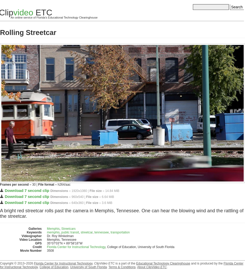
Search (237, 7)
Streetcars (68, 229)
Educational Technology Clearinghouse (163, 263)
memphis (53, 232)
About (152, 267)
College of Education (54, 267)
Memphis (53, 229)
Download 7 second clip (27, 190)
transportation (120, 232)
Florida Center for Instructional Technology (76, 247)
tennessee (101, 232)
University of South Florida (88, 267)
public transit (70, 232)
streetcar (87, 232)
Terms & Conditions (122, 267)
